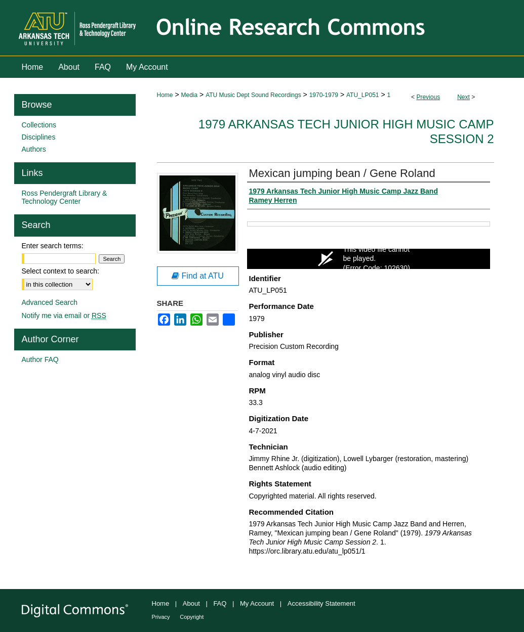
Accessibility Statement (321, 603)
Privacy (161, 617)
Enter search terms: (53, 246)
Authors (34, 149)
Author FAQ (40, 359)
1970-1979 (323, 95)
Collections (39, 125)
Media (189, 95)
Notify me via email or (64, 315)
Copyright (192, 617)
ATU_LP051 (362, 95)
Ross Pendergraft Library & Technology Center (64, 197)
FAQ (219, 603)
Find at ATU (198, 276)
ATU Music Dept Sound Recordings (253, 95)
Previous (428, 97)
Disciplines (39, 137)
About (191, 603)
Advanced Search (50, 302)
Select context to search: (60, 271)
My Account (257, 603)
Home (165, 95)
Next (463, 97)
